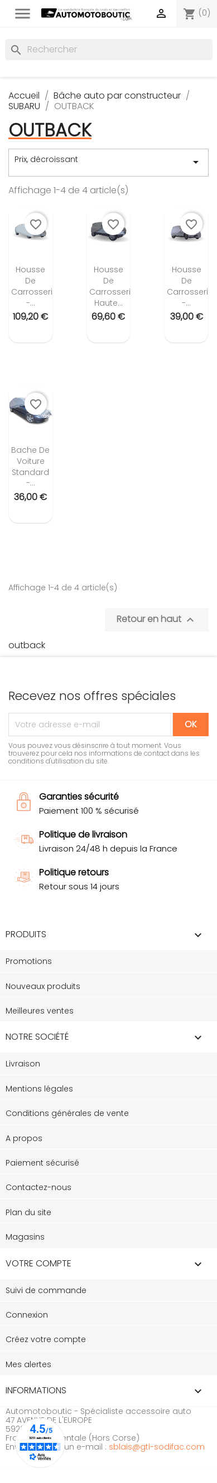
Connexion (27, 1314)
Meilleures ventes (40, 1010)
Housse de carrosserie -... (34, 286)
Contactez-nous (38, 1187)
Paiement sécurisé (42, 1162)
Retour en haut (157, 620)
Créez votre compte (46, 1339)
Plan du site (28, 1212)
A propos (24, 1138)
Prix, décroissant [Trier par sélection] (108, 162)
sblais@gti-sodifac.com (157, 1446)
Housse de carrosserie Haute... (112, 286)
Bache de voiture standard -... (30, 466)
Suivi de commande (46, 1290)
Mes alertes (28, 1364)
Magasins (25, 1236)
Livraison (23, 1063)
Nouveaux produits (43, 986)
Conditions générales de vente (67, 1113)
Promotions (29, 961)
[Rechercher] (109, 49)
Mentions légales (39, 1088)
